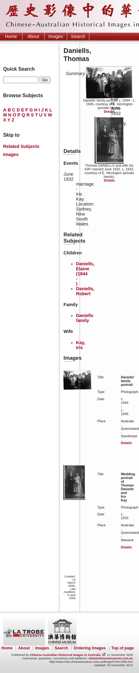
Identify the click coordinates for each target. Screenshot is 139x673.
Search (78, 36)
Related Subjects (21, 146)
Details (109, 111)
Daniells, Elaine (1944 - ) (85, 273)
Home (11, 36)
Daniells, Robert (85, 291)
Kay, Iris (80, 345)
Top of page (122, 648)
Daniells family (84, 318)
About (33, 36)
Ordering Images (90, 648)
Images (55, 36)
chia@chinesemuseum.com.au (110, 658)
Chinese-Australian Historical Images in (65, 654)
